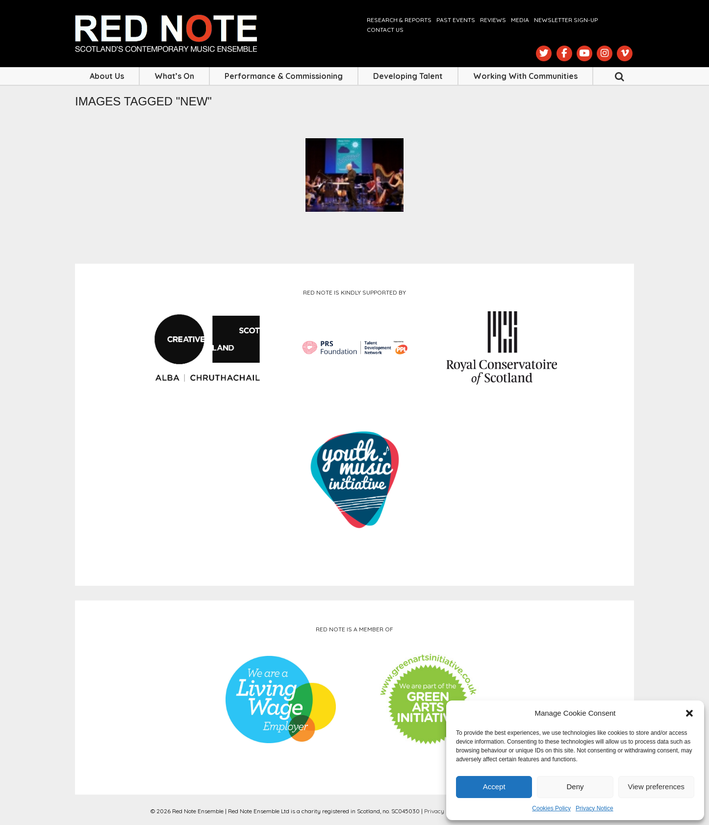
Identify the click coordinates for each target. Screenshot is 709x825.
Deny (574, 786)
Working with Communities (525, 76)
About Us (107, 76)
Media (520, 20)
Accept (494, 786)
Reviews (493, 20)
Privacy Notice (594, 808)
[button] (689, 713)
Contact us (385, 29)
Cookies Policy (551, 808)
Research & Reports (399, 20)
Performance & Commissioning (284, 76)
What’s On (174, 76)
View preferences (656, 786)
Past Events (455, 20)
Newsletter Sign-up (566, 20)
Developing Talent (408, 76)
